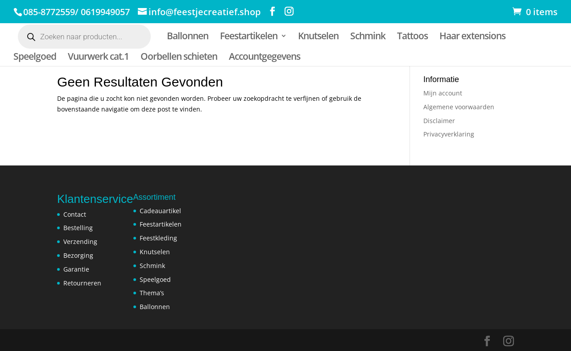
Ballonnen (187, 37)
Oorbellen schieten (179, 57)
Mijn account (442, 93)
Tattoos (412, 37)
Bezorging (78, 255)
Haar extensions (472, 37)
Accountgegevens (264, 57)
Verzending (80, 241)
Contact (74, 214)
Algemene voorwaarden (458, 107)
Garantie (76, 269)
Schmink (367, 37)
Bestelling (78, 227)
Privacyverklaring (448, 134)
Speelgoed (34, 57)
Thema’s (152, 293)
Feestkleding (158, 238)
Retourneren (82, 283)
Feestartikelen (248, 37)
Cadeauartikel (160, 210)
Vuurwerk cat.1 (98, 57)
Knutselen (318, 37)
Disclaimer (439, 120)
